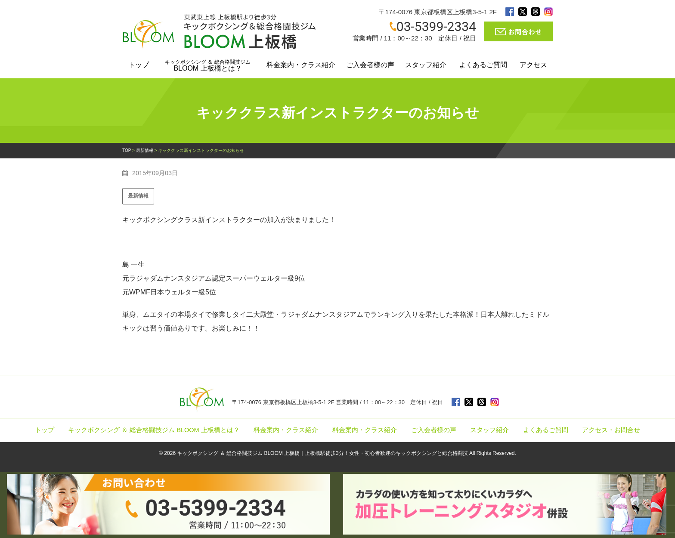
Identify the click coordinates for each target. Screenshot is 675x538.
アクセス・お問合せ (611, 430)
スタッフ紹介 (425, 64)
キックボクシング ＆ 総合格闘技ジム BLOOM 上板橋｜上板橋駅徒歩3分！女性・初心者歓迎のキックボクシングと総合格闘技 (322, 453)
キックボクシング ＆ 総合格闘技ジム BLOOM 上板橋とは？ (154, 430)
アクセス (533, 64)
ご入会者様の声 (370, 64)
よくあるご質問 (483, 64)
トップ (138, 64)
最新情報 (138, 196)
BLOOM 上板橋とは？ (208, 65)
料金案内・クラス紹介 (300, 64)
